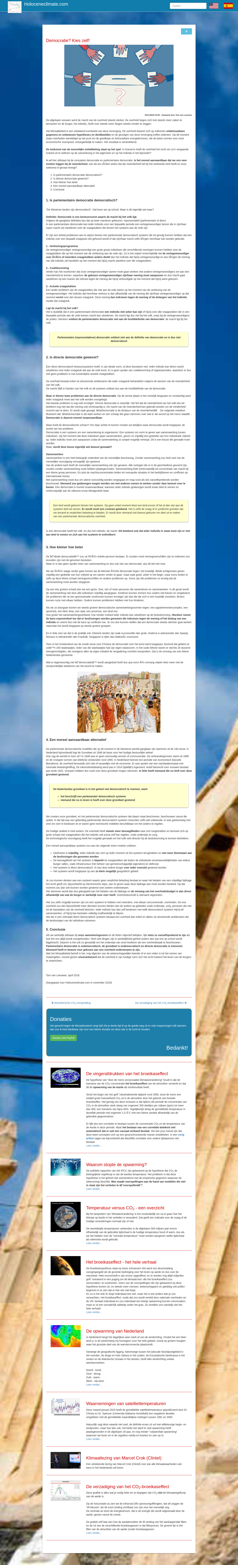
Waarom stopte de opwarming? (116, 1164)
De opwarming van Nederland (115, 1331)
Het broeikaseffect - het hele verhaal (121, 1262)
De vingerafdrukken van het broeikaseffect (127, 1073)
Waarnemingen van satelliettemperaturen (126, 1403)
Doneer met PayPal (63, 1037)
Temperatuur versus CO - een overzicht (125, 1207)
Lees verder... (94, 1145)
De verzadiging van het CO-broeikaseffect (160, 1002)
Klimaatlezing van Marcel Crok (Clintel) (123, 1457)
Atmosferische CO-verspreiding (71, 1002)
